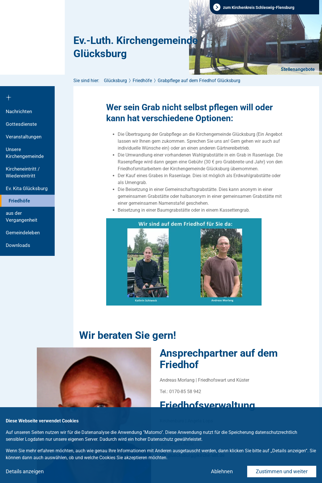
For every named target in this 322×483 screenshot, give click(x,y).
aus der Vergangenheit (21, 216)
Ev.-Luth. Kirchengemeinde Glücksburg (135, 47)
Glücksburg (115, 80)
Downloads (18, 245)
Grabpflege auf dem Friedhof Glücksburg (199, 80)
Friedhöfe (19, 201)
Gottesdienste (21, 124)
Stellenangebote (297, 69)
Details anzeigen (25, 471)
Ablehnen (222, 471)
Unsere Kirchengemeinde (25, 152)
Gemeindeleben (23, 232)
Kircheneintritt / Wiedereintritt (23, 172)
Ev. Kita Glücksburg (27, 188)
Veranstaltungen (23, 137)
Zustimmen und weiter (282, 471)
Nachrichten (19, 111)
